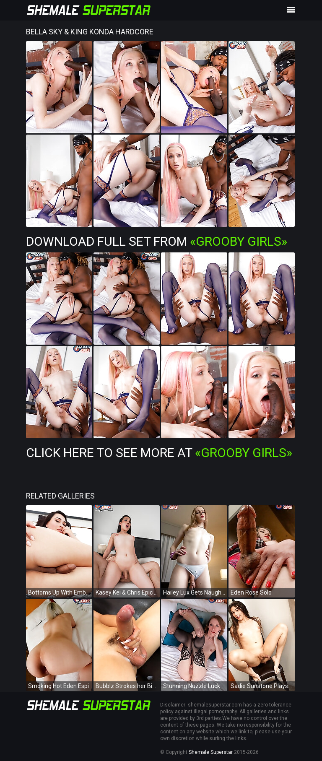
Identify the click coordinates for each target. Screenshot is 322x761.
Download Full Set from (156, 241)
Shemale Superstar (211, 752)
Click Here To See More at (159, 452)
